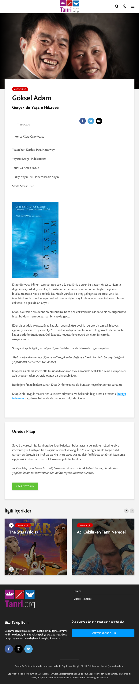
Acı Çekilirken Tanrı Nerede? (101, 532)
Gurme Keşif (20, 89)
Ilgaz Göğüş (17, 569)
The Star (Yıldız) (23, 532)
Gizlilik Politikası (83, 598)
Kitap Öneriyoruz (33, 136)
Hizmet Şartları (107, 666)
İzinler (77, 591)
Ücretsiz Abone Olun (103, 633)
